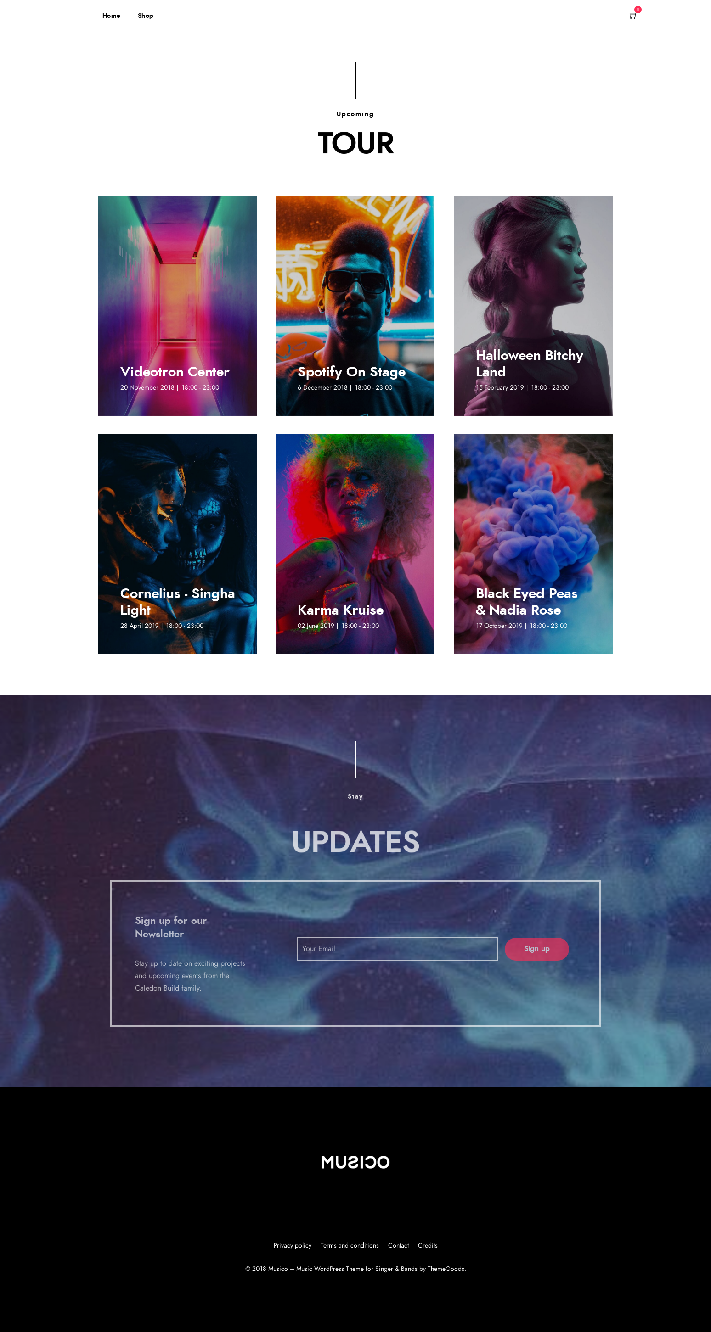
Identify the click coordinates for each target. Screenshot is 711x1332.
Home (111, 16)
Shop (146, 16)
